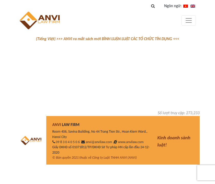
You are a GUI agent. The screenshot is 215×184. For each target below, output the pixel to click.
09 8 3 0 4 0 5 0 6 (68, 142)
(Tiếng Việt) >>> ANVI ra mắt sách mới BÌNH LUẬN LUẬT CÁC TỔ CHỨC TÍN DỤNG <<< (107, 38)
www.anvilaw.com (131, 142)
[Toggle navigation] (189, 20)
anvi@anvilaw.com (99, 142)
